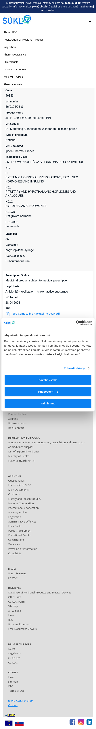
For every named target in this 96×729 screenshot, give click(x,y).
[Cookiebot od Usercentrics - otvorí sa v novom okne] (76, 322)
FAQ (10, 686)
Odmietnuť (48, 403)
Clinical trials (11, 62)
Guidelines (14, 658)
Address (13, 418)
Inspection (10, 47)
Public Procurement (19, 530)
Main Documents (18, 489)
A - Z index (14, 610)
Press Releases (17, 573)
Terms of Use (16, 690)
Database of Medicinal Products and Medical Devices (39, 592)
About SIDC (10, 32)
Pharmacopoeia (13, 84)
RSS (10, 619)
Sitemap (13, 606)
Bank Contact (16, 428)
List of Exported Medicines (24, 451)
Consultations (16, 539)
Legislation (14, 517)
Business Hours (17, 423)
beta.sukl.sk (72, 3)
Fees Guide (14, 526)
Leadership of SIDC (19, 485)
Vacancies (14, 544)
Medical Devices (13, 77)
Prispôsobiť (48, 391)
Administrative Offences (22, 521)
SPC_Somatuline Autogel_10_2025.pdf (33, 313)
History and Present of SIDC (24, 498)
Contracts (14, 494)
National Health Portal (21, 460)
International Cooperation (23, 508)
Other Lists (14, 597)
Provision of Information (22, 549)
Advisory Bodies (17, 512)
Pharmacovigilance (15, 54)
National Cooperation (21, 503)
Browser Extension (19, 624)
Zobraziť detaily (74, 368)
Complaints (15, 553)
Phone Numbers (18, 414)
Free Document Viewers (22, 629)
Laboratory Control (15, 69)
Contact (13, 578)
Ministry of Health (18, 456)
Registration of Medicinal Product (23, 39)
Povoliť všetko (48, 380)
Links (11, 615)
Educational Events (19, 535)
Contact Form (16, 601)
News (11, 649)
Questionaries (16, 480)
